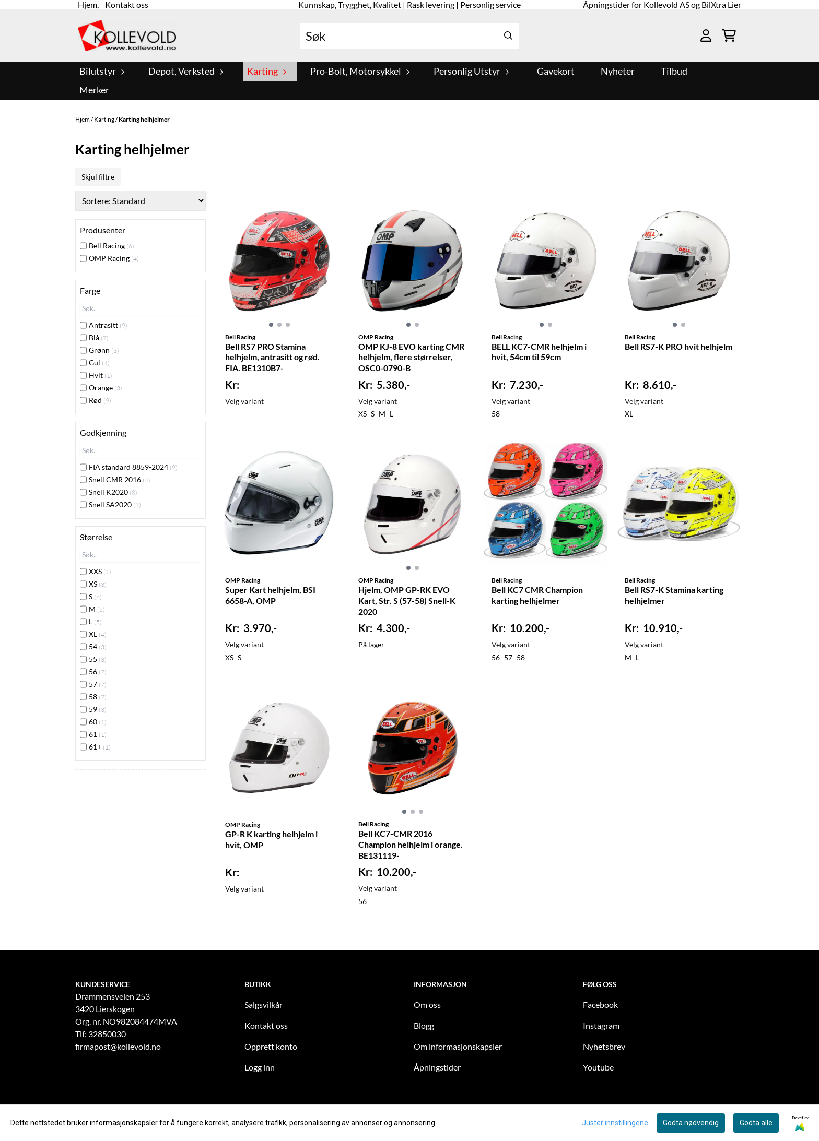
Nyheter (618, 71)
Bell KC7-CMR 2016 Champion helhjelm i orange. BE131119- (410, 844)
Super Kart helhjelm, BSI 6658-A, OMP (270, 595)
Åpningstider (437, 1067)
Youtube (598, 1067)
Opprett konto (270, 1046)
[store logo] (127, 35)
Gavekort (556, 71)
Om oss (427, 1004)
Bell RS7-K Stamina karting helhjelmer (674, 595)
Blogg (424, 1025)
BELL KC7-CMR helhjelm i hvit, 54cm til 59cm (539, 351)
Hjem (83, 119)
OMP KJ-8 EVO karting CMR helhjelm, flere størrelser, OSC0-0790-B (411, 357)
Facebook (600, 1004)
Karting (104, 119)
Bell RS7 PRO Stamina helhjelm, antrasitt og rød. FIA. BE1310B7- (272, 357)
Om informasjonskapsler (458, 1046)
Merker (94, 90)
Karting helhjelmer (144, 119)
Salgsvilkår (263, 1004)
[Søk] (409, 36)
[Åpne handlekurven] (729, 35)
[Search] (508, 36)
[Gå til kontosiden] (706, 35)
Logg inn (259, 1067)
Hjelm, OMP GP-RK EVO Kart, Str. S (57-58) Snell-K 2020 (406, 600)
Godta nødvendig (691, 1123)
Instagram (601, 1025)
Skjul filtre (97, 176)
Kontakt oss (266, 1025)
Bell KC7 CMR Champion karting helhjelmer (537, 595)
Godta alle (756, 1123)
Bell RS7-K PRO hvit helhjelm (678, 346)
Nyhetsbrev (604, 1046)
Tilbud (674, 71)
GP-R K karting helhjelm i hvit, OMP (271, 839)
